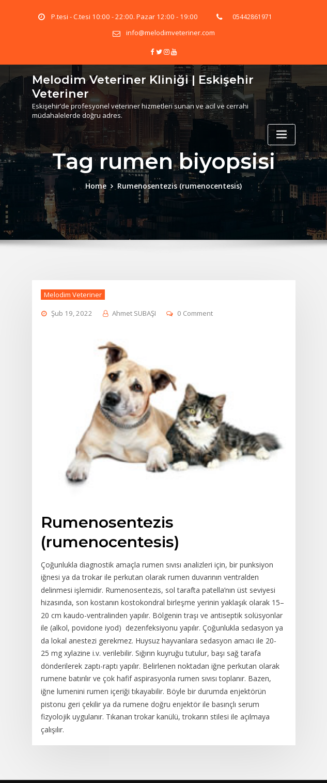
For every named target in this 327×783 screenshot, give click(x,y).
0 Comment (189, 310)
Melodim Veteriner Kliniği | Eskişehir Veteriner (134, 84)
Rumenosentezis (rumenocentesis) (178, 184)
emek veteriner (158, 765)
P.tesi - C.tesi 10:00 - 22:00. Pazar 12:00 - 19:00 (124, 16)
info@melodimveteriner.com (170, 32)
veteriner (114, 765)
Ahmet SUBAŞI (129, 310)
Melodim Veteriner (71, 291)
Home (102, 184)
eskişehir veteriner (216, 765)
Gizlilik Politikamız (277, 765)
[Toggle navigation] (281, 131)
